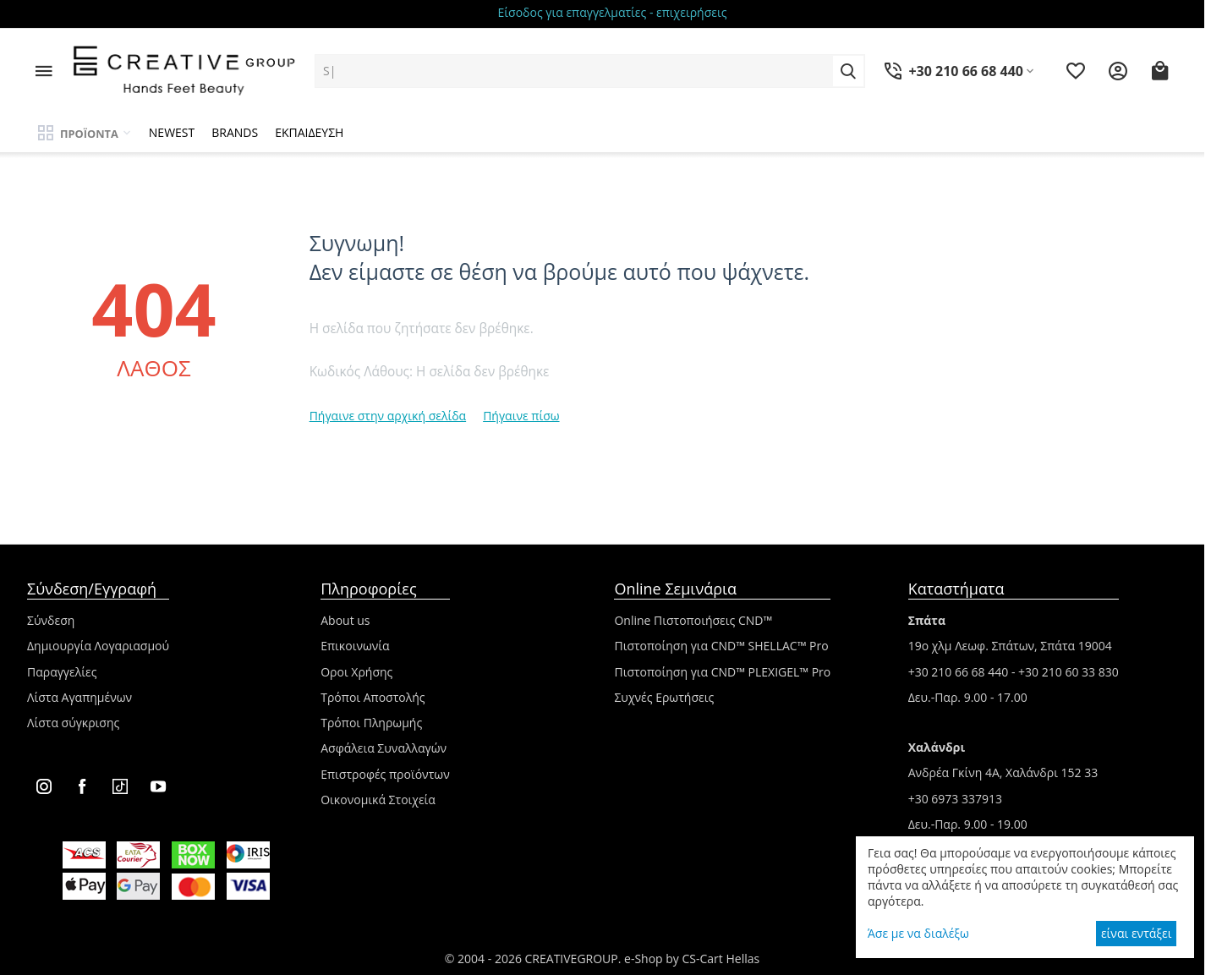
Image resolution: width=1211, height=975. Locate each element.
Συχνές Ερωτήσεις (664, 697)
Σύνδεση (50, 620)
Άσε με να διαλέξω (918, 933)
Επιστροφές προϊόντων (385, 774)
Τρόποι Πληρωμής (371, 723)
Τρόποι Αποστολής (373, 697)
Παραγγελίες (61, 672)
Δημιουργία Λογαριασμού (98, 646)
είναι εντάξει (1136, 933)
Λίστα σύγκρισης (73, 723)
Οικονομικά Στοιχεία (378, 800)
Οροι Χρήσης (356, 672)
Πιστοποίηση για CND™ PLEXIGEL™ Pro (722, 672)
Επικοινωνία (355, 646)
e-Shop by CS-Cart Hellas (691, 958)
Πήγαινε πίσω (521, 416)
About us (345, 620)
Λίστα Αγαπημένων (79, 697)
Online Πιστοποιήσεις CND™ (693, 620)
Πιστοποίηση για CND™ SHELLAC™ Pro (721, 646)
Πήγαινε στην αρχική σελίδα (388, 416)
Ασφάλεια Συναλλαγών (384, 748)
